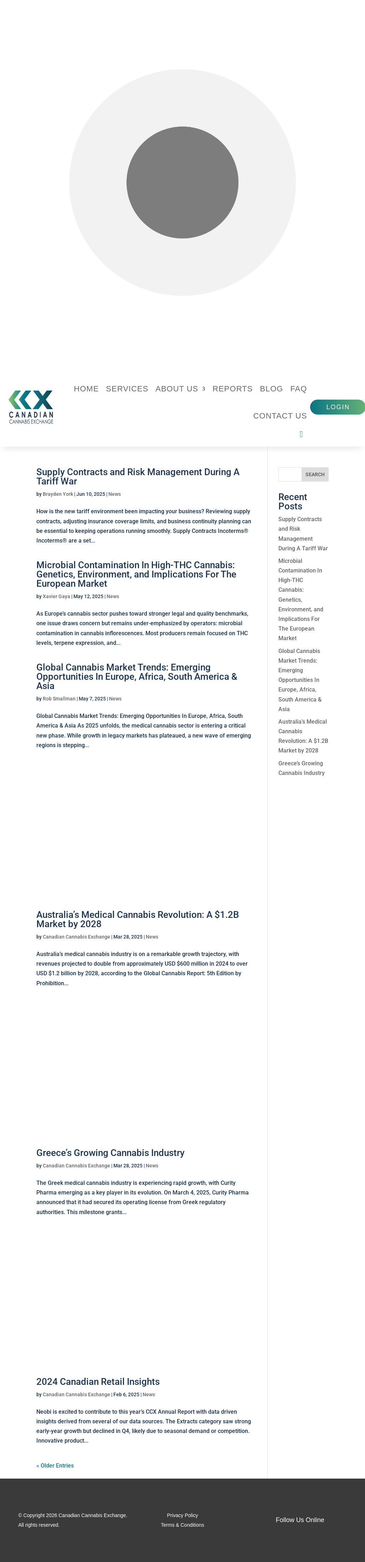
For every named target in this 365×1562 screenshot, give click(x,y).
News (114, 494)
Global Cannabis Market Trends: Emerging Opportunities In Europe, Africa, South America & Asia (136, 676)
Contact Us (280, 415)
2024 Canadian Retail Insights (98, 1381)
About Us (176, 388)
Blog (271, 388)
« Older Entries (55, 1465)
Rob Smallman (59, 699)
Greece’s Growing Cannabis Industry (110, 1152)
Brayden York (58, 494)
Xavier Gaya (56, 596)
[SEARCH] (315, 474)
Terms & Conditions (182, 1525)
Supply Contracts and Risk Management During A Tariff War (138, 477)
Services (127, 388)
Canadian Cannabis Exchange (76, 937)
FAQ (298, 388)
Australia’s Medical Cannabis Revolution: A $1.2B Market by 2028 (137, 919)
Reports (232, 388)
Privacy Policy (182, 1515)
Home (86, 388)
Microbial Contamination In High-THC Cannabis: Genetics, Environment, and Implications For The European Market (136, 574)
